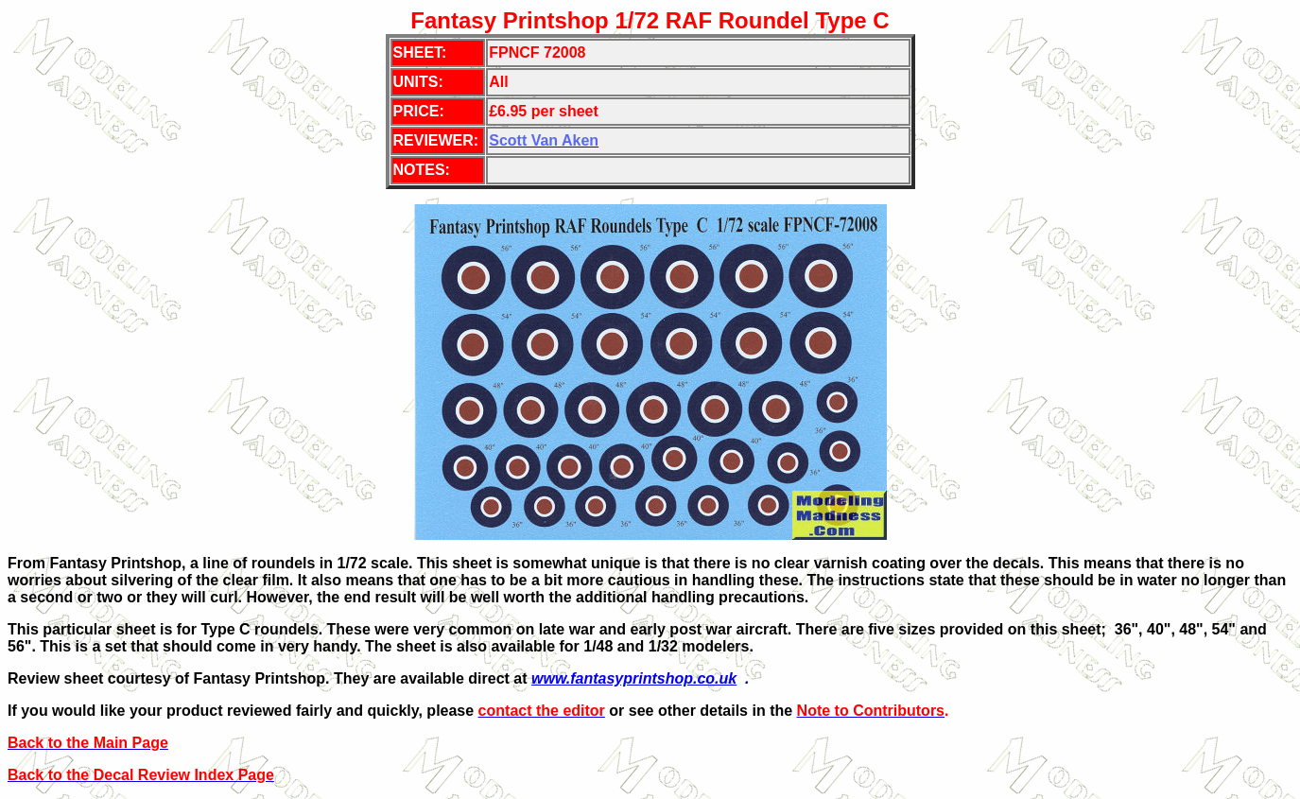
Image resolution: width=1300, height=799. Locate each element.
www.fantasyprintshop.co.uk (634, 678)
